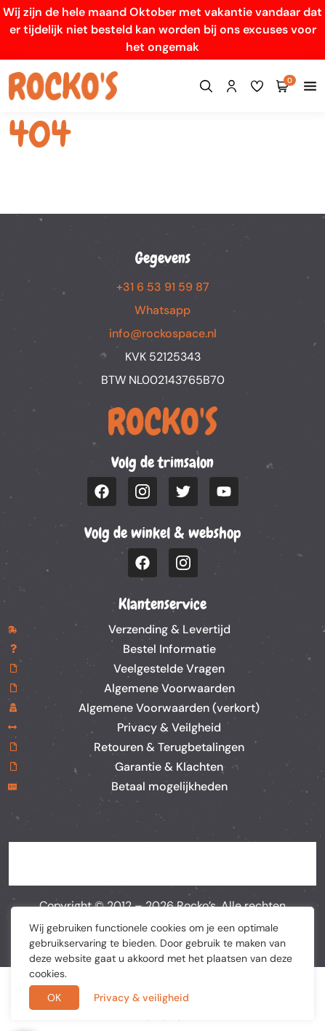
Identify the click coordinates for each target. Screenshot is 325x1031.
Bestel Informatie (169, 649)
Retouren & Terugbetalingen (169, 747)
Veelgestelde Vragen (169, 668)
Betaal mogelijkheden (169, 786)
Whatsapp (162, 310)
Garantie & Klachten (169, 766)
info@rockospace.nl (163, 333)
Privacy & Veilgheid (169, 727)
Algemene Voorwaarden (169, 688)
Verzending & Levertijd (169, 629)
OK (54, 997)
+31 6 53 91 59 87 (162, 286)
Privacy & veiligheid (141, 997)
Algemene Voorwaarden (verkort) (169, 707)
